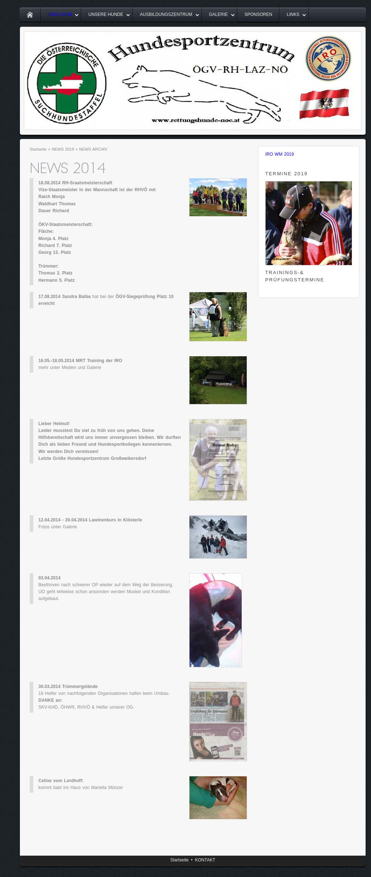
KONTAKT (205, 860)
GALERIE (218, 14)
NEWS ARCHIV (93, 149)
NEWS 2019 (60, 14)
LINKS (293, 14)
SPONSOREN (258, 14)
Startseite (38, 149)
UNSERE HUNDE (105, 14)
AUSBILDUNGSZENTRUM (166, 14)
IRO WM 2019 (279, 154)
